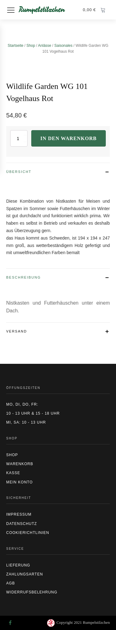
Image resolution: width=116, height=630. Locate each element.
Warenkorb (19, 464)
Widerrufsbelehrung (31, 592)
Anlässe (44, 45)
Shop (30, 45)
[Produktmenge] (19, 138)
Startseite (16, 45)
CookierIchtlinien (27, 533)
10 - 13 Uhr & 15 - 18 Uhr (33, 413)
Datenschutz (21, 524)
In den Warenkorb (69, 138)
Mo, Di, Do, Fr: (22, 404)
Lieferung (18, 565)
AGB (10, 583)
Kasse (13, 473)
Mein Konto (19, 482)
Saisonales (63, 45)
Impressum (19, 514)
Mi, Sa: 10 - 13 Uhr (26, 422)
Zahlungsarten (24, 574)
